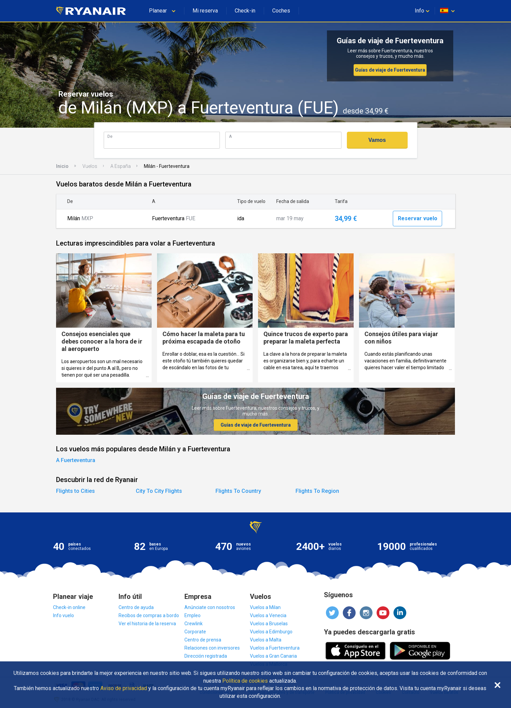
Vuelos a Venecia (268, 615)
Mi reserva (205, 10)
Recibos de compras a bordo (149, 615)
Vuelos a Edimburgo (271, 631)
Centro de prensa (202, 639)
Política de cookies (245, 681)
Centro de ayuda (136, 607)
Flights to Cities (75, 491)
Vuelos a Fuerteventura (275, 648)
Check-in (245, 10)
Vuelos (89, 166)
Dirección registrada (205, 656)
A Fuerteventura (75, 460)
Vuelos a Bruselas (269, 623)
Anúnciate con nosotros (209, 607)
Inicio (62, 166)
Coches (281, 10)
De (109, 136)
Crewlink (193, 623)
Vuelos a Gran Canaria (273, 656)
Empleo (192, 615)
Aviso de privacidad (123, 688)
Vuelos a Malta (265, 639)
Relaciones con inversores (212, 648)
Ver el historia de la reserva (147, 623)
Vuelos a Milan (265, 607)
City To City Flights (159, 491)
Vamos (377, 140)
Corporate (195, 631)
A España (120, 166)
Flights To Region (317, 491)
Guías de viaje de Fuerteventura (390, 70)
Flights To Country (238, 491)
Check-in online (69, 607)
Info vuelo (63, 615)
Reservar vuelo (417, 218)
